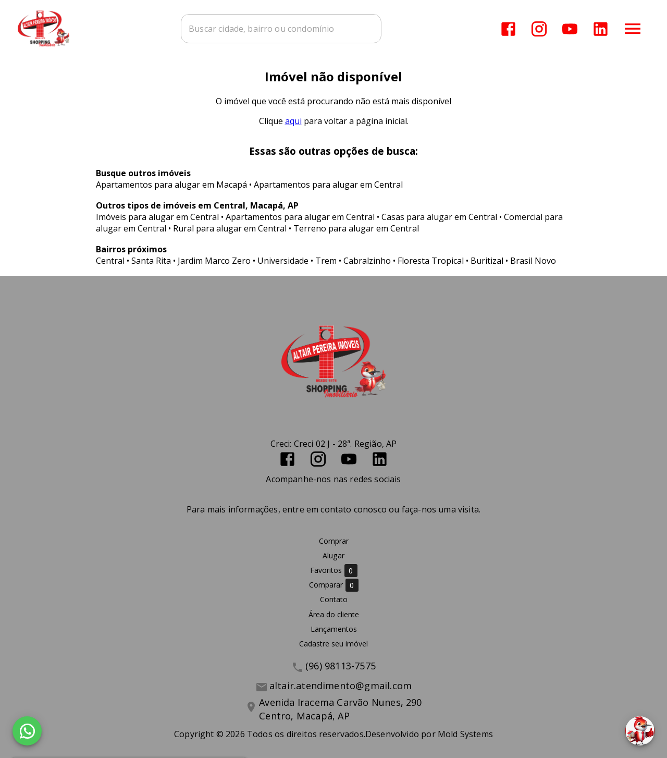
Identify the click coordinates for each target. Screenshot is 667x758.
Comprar (334, 541)
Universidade (282, 260)
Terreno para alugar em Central (356, 228)
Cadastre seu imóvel (333, 644)
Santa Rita (151, 260)
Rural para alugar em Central (230, 228)
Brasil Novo (533, 260)
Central (110, 260)
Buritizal (487, 260)
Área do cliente (333, 614)
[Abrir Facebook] (508, 29)
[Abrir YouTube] (570, 29)
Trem (326, 260)
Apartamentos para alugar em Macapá (171, 184)
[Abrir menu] (632, 28)
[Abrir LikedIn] (600, 29)
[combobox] (281, 28)
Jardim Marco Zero (214, 260)
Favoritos (333, 570)
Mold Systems (465, 734)
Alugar (333, 555)
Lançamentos (334, 629)
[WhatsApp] (27, 730)
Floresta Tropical (431, 260)
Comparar (334, 585)
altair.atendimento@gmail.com (340, 685)
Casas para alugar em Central (439, 217)
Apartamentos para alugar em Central (328, 184)
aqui (293, 121)
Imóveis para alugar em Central (157, 217)
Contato (334, 600)
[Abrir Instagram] (539, 29)
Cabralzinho (367, 260)
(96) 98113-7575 (340, 665)
